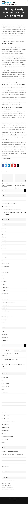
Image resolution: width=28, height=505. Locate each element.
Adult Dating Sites (5, 263)
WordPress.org (5, 340)
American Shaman (5, 266)
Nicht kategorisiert (5, 305)
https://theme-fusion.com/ (9, 489)
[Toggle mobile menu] (25, 3)
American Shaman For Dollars (7, 206)
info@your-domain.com (8, 487)
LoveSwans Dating (5, 296)
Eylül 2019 (4, 248)
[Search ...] (13, 190)
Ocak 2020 (4, 237)
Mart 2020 (4, 231)
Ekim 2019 (4, 245)
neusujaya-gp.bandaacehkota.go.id (8, 302)
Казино (3, 322)
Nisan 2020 (4, 228)
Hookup (3, 284)
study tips (4, 313)
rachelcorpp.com (5, 427)
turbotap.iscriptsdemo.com (7, 316)
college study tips (5, 272)
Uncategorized (5, 319)
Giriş (3, 331)
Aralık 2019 (4, 240)
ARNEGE (14, 498)
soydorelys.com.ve (5, 310)
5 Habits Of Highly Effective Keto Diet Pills (10, 353)
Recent (20, 350)
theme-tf (17, 498)
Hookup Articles (5, 287)
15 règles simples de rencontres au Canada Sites (20, 185)
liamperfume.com (5, 293)
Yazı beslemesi (5, 334)
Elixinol (3, 275)
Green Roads (4, 281)
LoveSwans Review (6, 299)
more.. (10, 125)
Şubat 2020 (4, 234)
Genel (10, 158)
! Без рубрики (5, 257)
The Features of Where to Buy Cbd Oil (9, 359)
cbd (3, 269)
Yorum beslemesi (5, 337)
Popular (8, 350)
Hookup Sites (4, 290)
